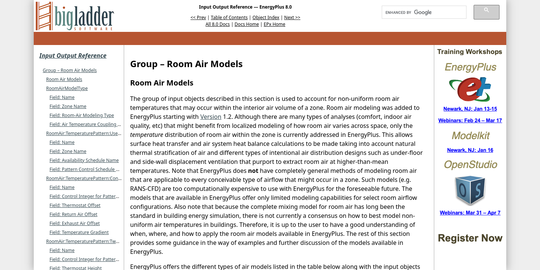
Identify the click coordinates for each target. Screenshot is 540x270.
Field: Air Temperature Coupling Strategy (92, 124)
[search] (422, 12)
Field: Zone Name (68, 106)
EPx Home (274, 24)
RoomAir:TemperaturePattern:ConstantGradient (96, 178)
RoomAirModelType (67, 88)
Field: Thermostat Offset (75, 205)
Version (210, 116)
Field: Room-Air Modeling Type (82, 115)
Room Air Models (64, 79)
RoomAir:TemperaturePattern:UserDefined (91, 133)
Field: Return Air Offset (74, 214)
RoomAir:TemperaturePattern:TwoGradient (91, 241)
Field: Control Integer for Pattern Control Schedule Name (110, 196)
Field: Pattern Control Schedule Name (89, 169)
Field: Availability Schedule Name (84, 160)
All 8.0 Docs (218, 24)
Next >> (292, 17)
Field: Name (62, 97)
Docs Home (247, 24)
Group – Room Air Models (70, 70)
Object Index (265, 17)
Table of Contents (229, 17)
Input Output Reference (72, 55)
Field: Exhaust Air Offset (75, 223)
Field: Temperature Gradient (79, 232)
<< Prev (198, 17)
